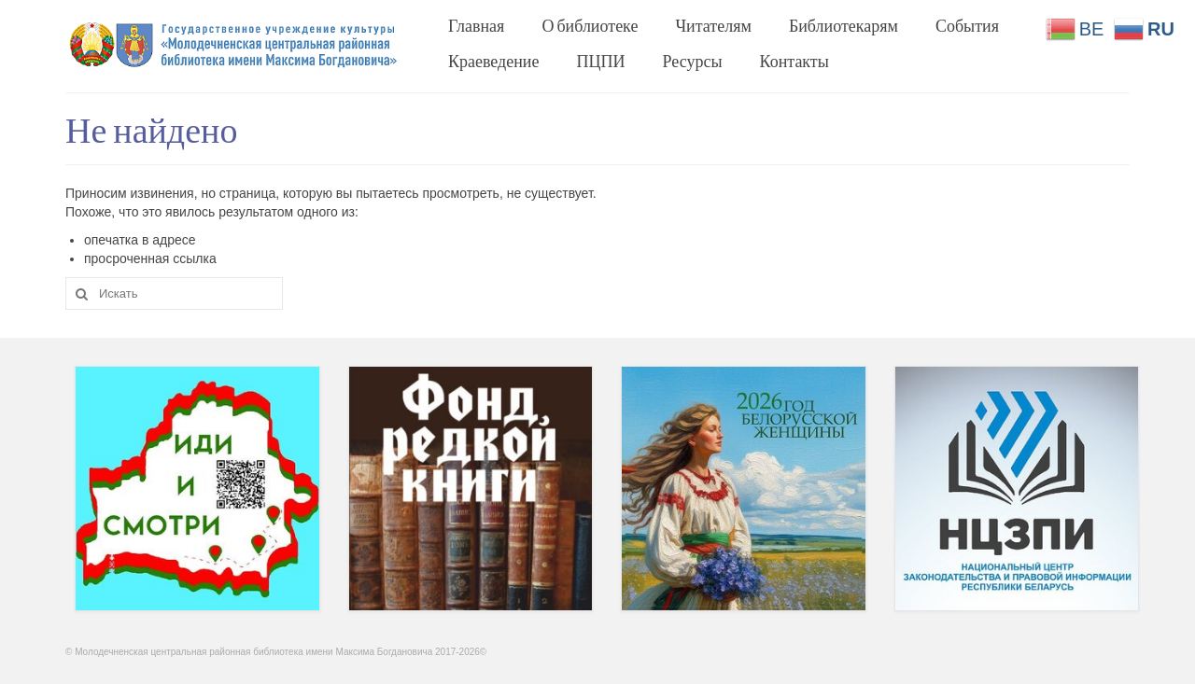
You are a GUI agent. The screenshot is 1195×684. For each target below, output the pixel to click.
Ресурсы (693, 60)
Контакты (794, 60)
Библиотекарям (843, 25)
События (967, 25)
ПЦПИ (601, 60)
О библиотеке (589, 25)
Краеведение (494, 60)
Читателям (713, 25)
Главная (476, 25)
